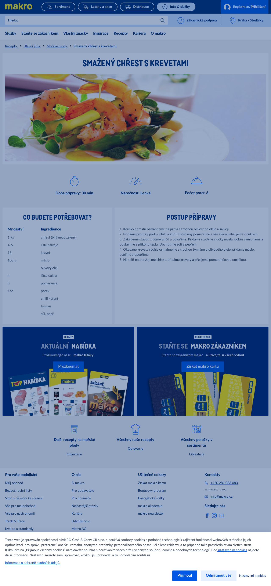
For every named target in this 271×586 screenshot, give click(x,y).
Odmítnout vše (218, 576)
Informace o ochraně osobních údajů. (32, 563)
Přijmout (184, 576)
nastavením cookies (232, 550)
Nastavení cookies (252, 576)
